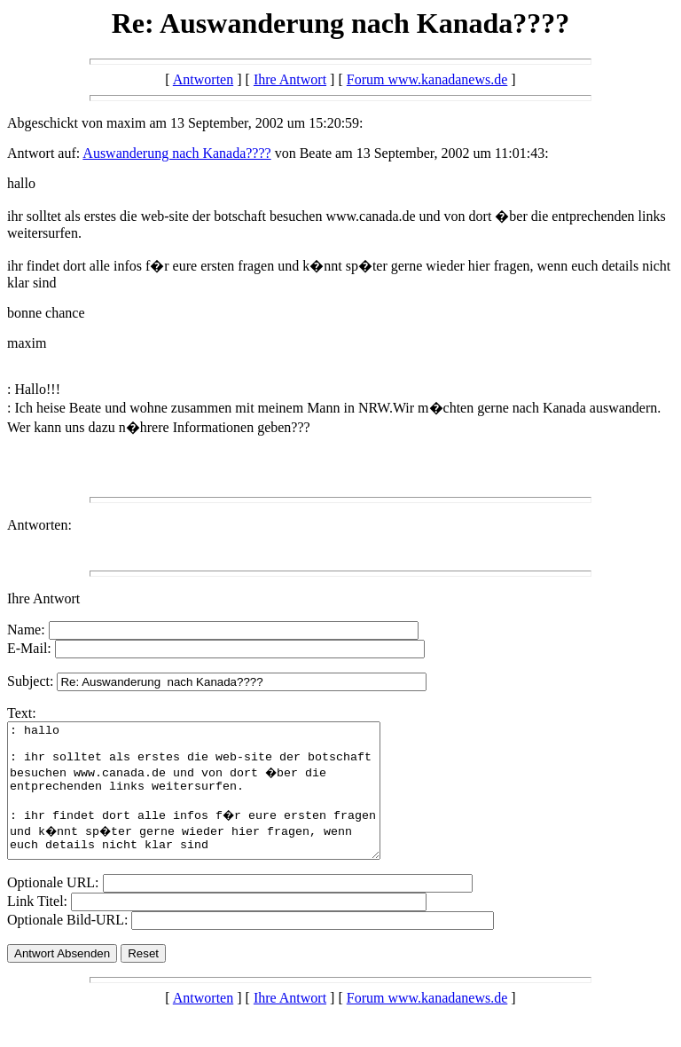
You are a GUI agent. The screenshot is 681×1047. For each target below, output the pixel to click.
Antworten (203, 79)
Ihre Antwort (290, 79)
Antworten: (39, 524)
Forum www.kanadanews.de (427, 79)
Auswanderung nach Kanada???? (176, 153)
